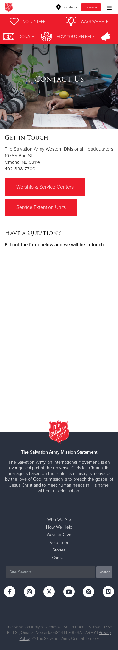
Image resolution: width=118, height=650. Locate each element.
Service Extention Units (41, 207)
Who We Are (59, 519)
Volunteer (59, 542)
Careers (59, 557)
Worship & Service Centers (45, 187)
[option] (59, 79)
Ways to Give (59, 534)
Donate (91, 7)
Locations (67, 7)
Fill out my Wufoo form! (59, 330)
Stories (59, 550)
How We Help (59, 527)
